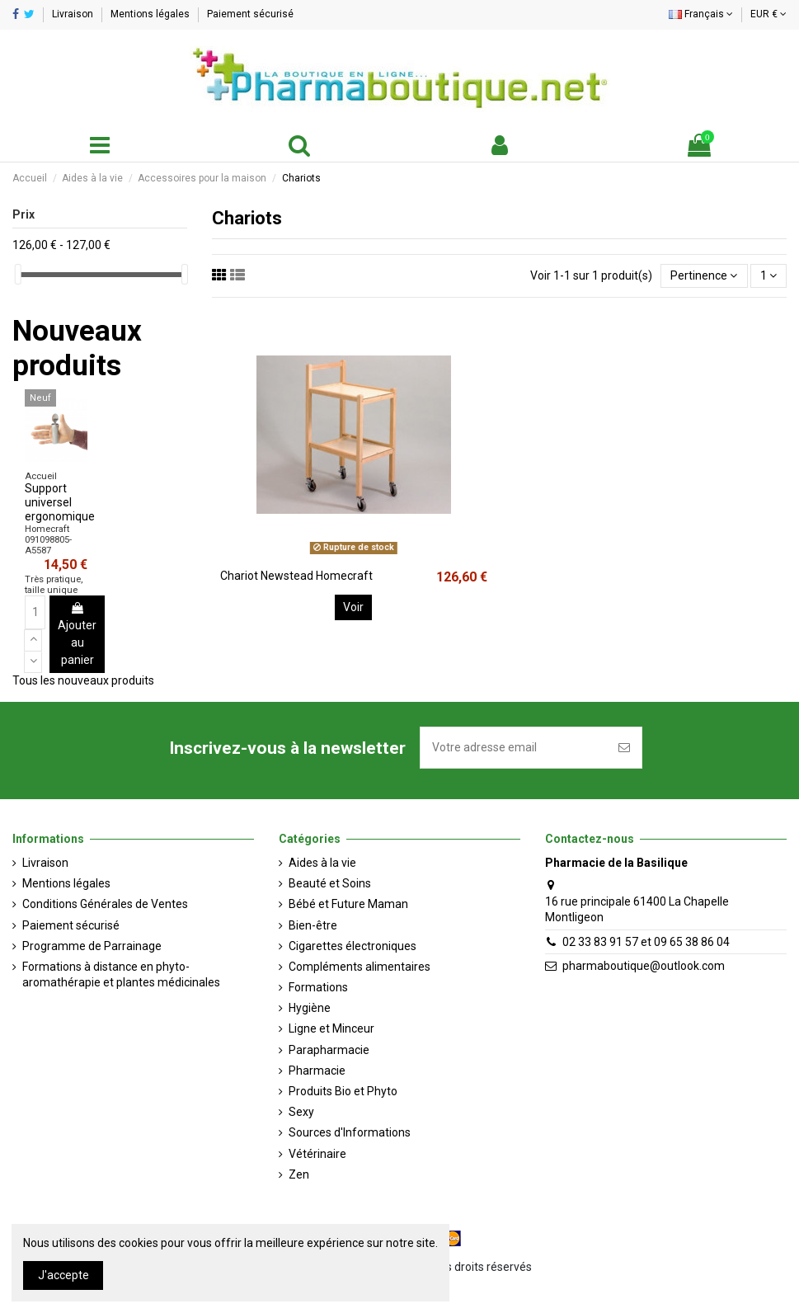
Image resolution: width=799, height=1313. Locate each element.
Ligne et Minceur (331, 1028)
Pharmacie (317, 1070)
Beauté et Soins (330, 883)
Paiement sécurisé (250, 14)
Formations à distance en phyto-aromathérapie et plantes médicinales (121, 975)
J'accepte (63, 1275)
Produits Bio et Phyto (343, 1091)
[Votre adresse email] (514, 747)
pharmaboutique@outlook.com (643, 965)
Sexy (301, 1111)
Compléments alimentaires (359, 966)
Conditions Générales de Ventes (105, 904)
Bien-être (313, 925)
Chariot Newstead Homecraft (296, 575)
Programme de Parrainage (92, 946)
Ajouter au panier (77, 634)
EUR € (768, 14)
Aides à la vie (322, 862)
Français (701, 14)
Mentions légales (151, 14)
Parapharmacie (329, 1050)
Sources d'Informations (350, 1132)
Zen (299, 1174)
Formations (318, 987)
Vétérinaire (317, 1153)
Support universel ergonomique (60, 502)
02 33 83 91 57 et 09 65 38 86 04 (646, 941)
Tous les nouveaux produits (83, 680)
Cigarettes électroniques (352, 946)
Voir (353, 607)
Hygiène (310, 1007)
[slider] (18, 274)
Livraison (74, 14)
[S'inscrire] (624, 747)
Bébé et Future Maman (348, 904)
